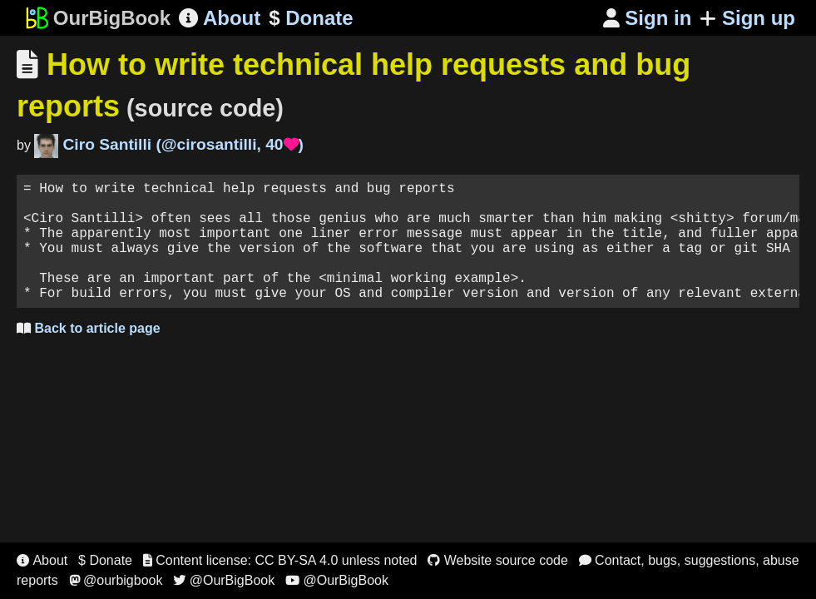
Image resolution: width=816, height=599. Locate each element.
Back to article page (89, 355)
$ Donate (105, 560)
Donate (311, 18)
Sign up (747, 18)
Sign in (647, 18)
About (219, 18)
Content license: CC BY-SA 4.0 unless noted (280, 560)
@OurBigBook (223, 580)
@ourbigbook (116, 580)
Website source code (498, 560)
